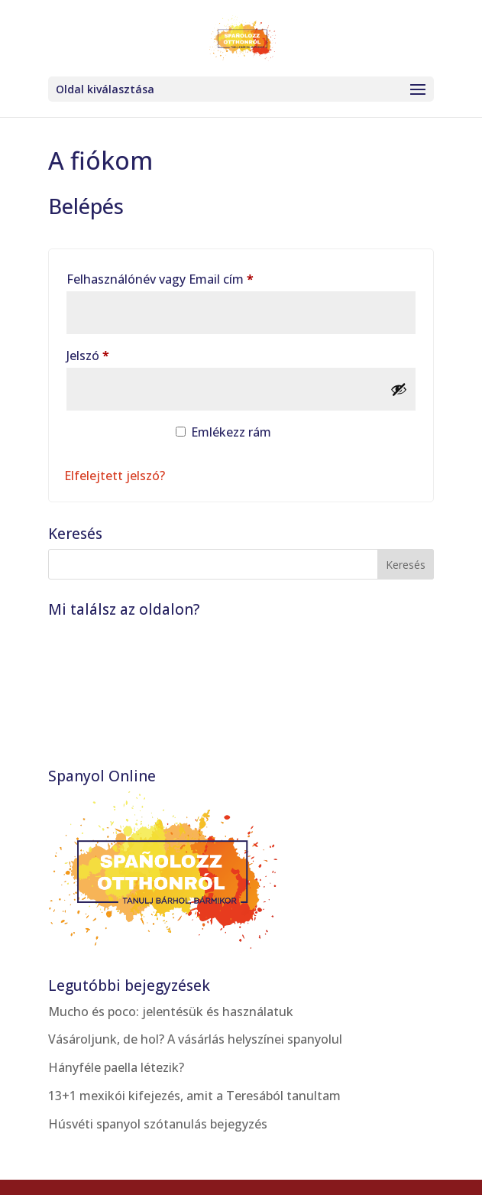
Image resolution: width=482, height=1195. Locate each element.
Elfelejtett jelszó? (114, 475)
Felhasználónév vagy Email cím (185, 277)
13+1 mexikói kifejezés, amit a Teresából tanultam (194, 1095)
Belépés (112, 438)
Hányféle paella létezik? (116, 1067)
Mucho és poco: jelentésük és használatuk (170, 1011)
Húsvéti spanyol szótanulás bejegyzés (157, 1123)
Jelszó (113, 353)
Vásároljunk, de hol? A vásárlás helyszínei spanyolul (195, 1039)
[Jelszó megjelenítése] (398, 389)
